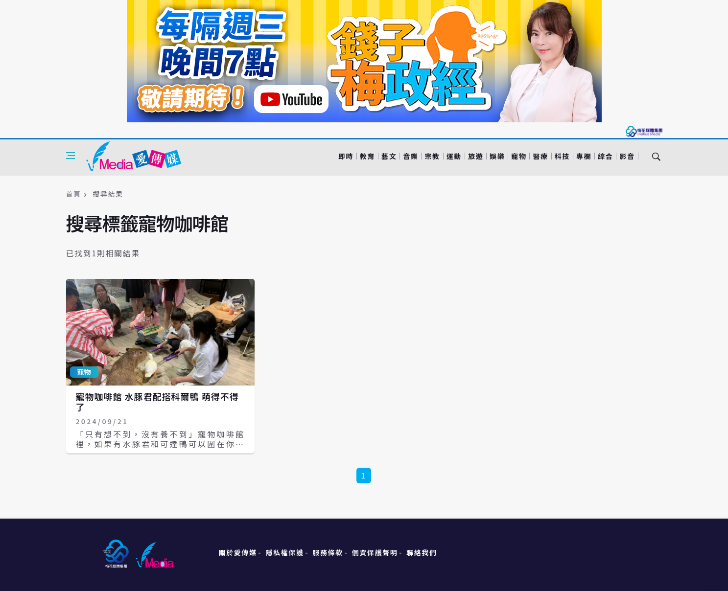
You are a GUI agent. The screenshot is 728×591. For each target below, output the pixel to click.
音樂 (410, 156)
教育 (367, 156)
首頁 (73, 194)
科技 (562, 156)
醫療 (540, 156)
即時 (345, 156)
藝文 (389, 156)
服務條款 (327, 552)
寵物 (518, 156)
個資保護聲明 (375, 552)
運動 (454, 156)
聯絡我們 (421, 552)
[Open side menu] (70, 155)
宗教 (432, 156)
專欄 (583, 156)
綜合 (605, 156)
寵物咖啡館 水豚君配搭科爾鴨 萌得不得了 (157, 401)
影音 (626, 156)
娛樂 (497, 156)
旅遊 (475, 156)
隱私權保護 (284, 552)
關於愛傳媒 (238, 552)
